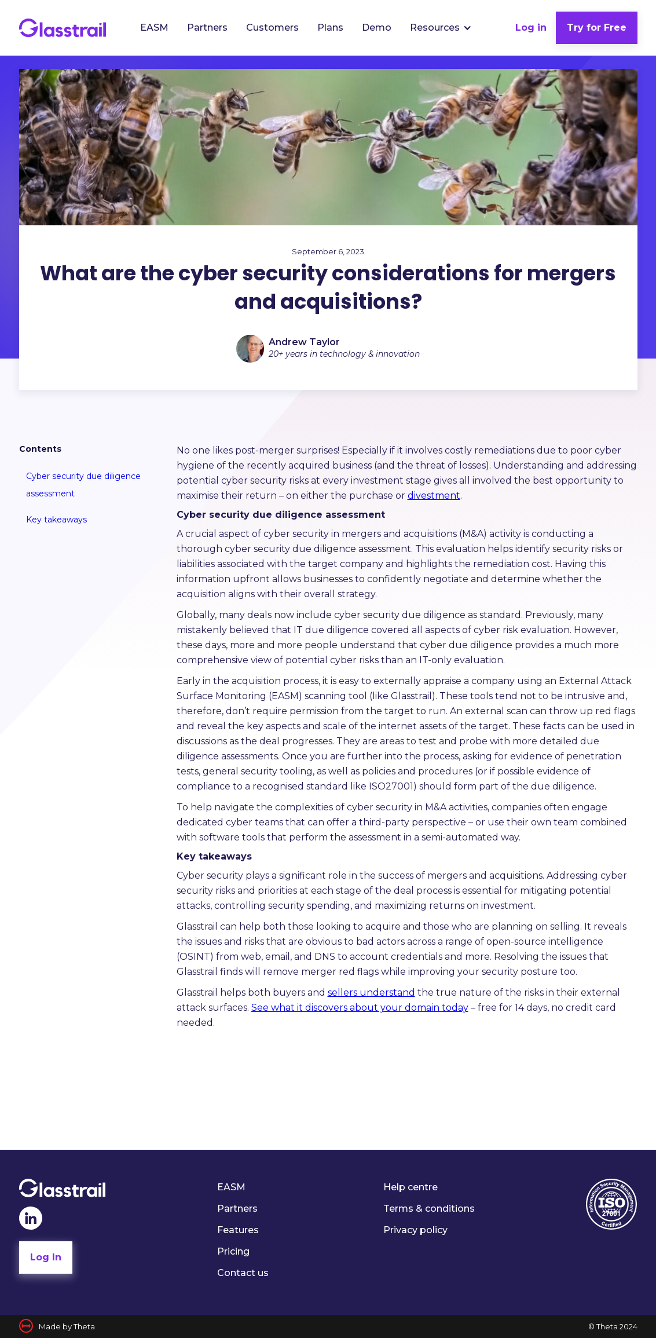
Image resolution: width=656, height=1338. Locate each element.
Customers (272, 27)
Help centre (410, 1187)
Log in (531, 27)
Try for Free (596, 27)
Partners (207, 27)
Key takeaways (56, 519)
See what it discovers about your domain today (359, 1007)
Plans (330, 27)
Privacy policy (415, 1229)
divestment (434, 495)
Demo (376, 27)
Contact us (243, 1272)
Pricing (233, 1251)
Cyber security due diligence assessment (83, 485)
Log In (45, 1257)
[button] (441, 28)
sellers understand (371, 992)
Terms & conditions (429, 1208)
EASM (154, 27)
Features (238, 1229)
